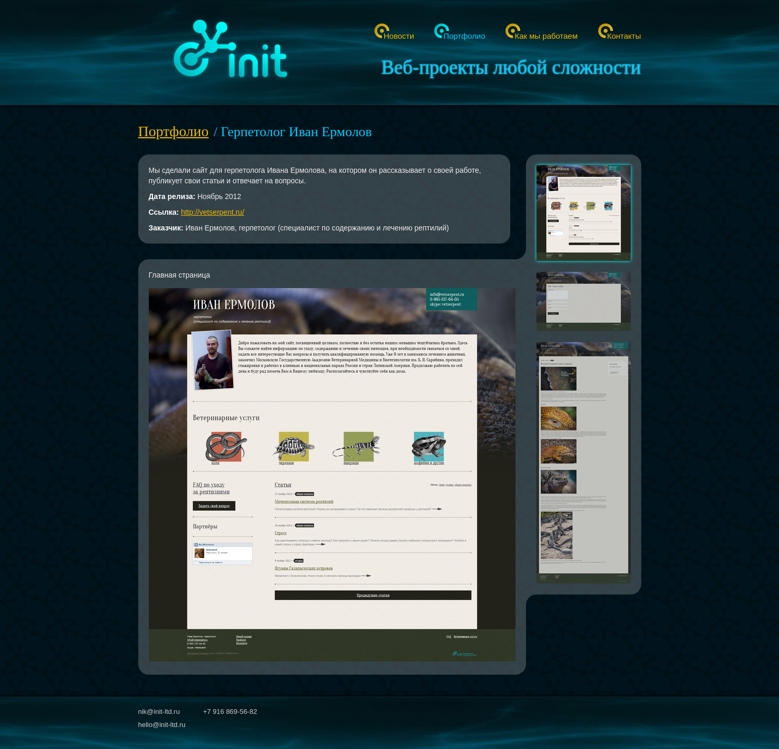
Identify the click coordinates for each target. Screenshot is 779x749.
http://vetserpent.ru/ (212, 212)
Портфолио (464, 35)
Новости (398, 35)
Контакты (624, 35)
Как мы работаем (545, 35)
